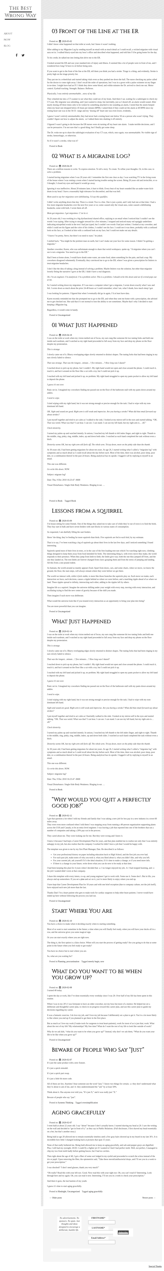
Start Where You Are (82, 911)
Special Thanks (155, 1266)
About (8, 33)
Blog (7, 45)
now (102, 961)
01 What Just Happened (84, 325)
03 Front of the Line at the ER (95, 31)
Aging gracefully (78, 1112)
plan (82, 879)
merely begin (93, 961)
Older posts (55, 1198)
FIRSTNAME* (98, 1218)
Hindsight (62, 1191)
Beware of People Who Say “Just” (98, 1049)
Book (60, 146)
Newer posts (149, 1198)
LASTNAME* (98, 1228)
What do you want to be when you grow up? (97, 974)
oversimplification (90, 1103)
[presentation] (136, 1222)
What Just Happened (81, 621)
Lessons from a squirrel (87, 510)
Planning (61, 961)
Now (7, 39)
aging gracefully (96, 1191)
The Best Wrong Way (20, 12)
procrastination (72, 961)
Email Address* (98, 1238)
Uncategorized (64, 315)
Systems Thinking (65, 1103)
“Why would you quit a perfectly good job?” (101, 802)
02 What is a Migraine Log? (91, 156)
